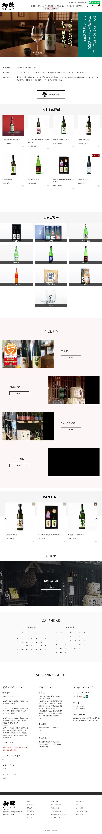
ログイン (78, 804)
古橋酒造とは (59, 6)
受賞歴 (33, 6)
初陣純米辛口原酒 (33, 179)
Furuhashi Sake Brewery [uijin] (77, 2)
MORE (71, 357)
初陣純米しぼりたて (84, 179)
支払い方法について (57, 811)
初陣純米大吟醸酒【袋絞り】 (11, 140)
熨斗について (55, 801)
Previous (5, 518)
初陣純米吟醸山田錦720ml (61, 140)
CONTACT (51, 588)
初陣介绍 (79, 6)
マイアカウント (80, 801)
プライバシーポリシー (57, 817)
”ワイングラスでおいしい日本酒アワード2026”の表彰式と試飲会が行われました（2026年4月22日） (52, 72)
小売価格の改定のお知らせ (26, 68)
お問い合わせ (79, 814)
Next (96, 518)
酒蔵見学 (50, 6)
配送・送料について (57, 804)
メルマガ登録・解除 (81, 811)
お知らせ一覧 (51, 94)
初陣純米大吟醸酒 (83, 140)
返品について (55, 808)
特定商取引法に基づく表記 (59, 814)
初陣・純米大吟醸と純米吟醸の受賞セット (50, 535)
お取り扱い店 (70, 6)
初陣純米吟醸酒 (7, 179)
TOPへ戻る (51, 793)
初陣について (41, 6)
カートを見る (79, 808)
